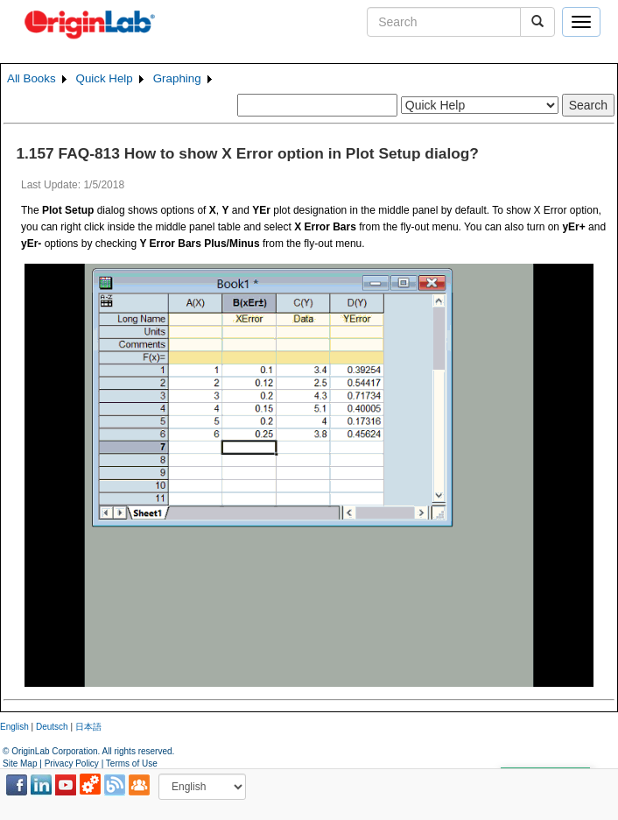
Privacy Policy (72, 763)
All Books (31, 78)
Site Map (20, 763)
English (14, 727)
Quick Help (104, 78)
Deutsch (52, 727)
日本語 (88, 727)
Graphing (177, 78)
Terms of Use (132, 763)
